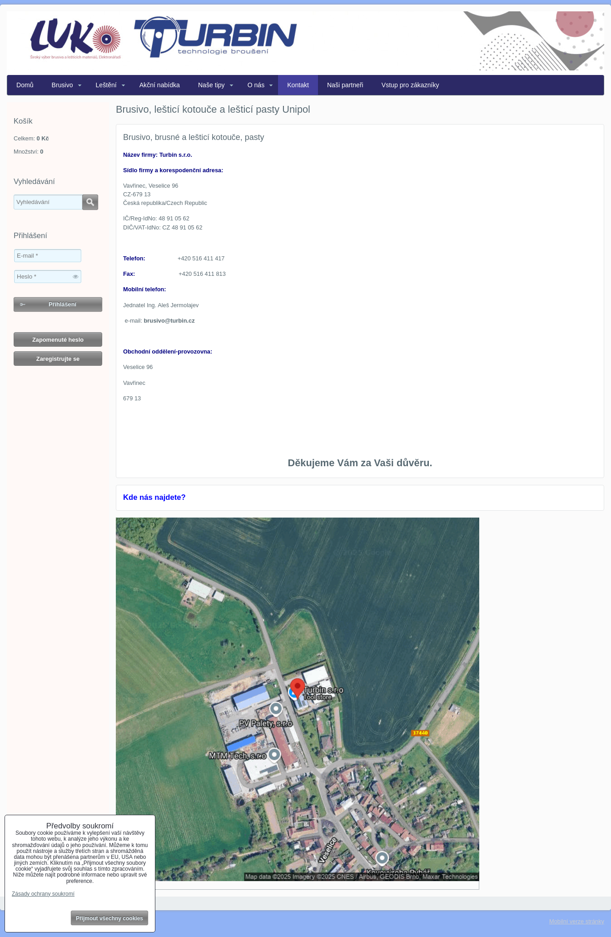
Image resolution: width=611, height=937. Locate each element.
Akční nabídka (159, 85)
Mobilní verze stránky (576, 921)
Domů (25, 85)
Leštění (106, 85)
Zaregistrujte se (57, 358)
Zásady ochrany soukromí (43, 894)
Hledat (90, 202)
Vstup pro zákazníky (410, 85)
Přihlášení (62, 304)
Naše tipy (211, 85)
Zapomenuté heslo (58, 339)
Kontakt (298, 85)
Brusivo (62, 85)
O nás (256, 85)
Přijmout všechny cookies (109, 918)
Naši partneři (345, 85)
